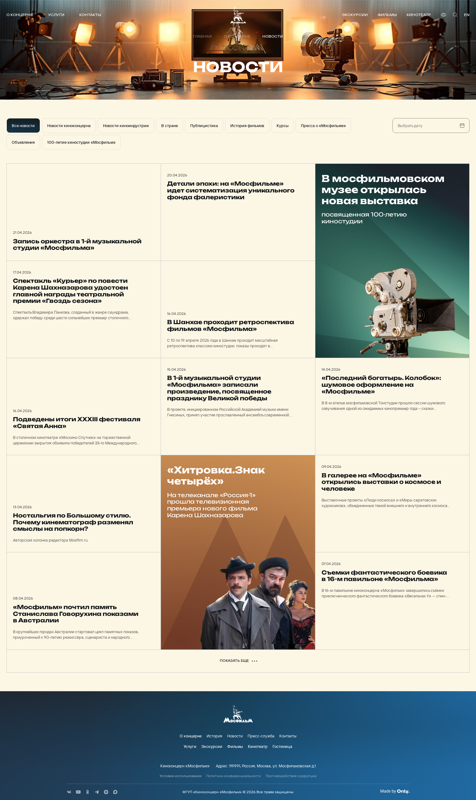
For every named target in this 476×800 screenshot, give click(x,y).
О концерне (19, 14)
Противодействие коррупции (291, 776)
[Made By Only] (394, 791)
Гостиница (282, 746)
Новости (235, 735)
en (467, 14)
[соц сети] (69, 792)
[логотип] (238, 15)
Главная (202, 36)
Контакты (90, 14)
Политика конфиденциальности (233, 776)
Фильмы (387, 14)
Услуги (56, 14)
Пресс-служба (261, 735)
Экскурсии (355, 14)
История (214, 735)
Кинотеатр (419, 14)
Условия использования (180, 776)
